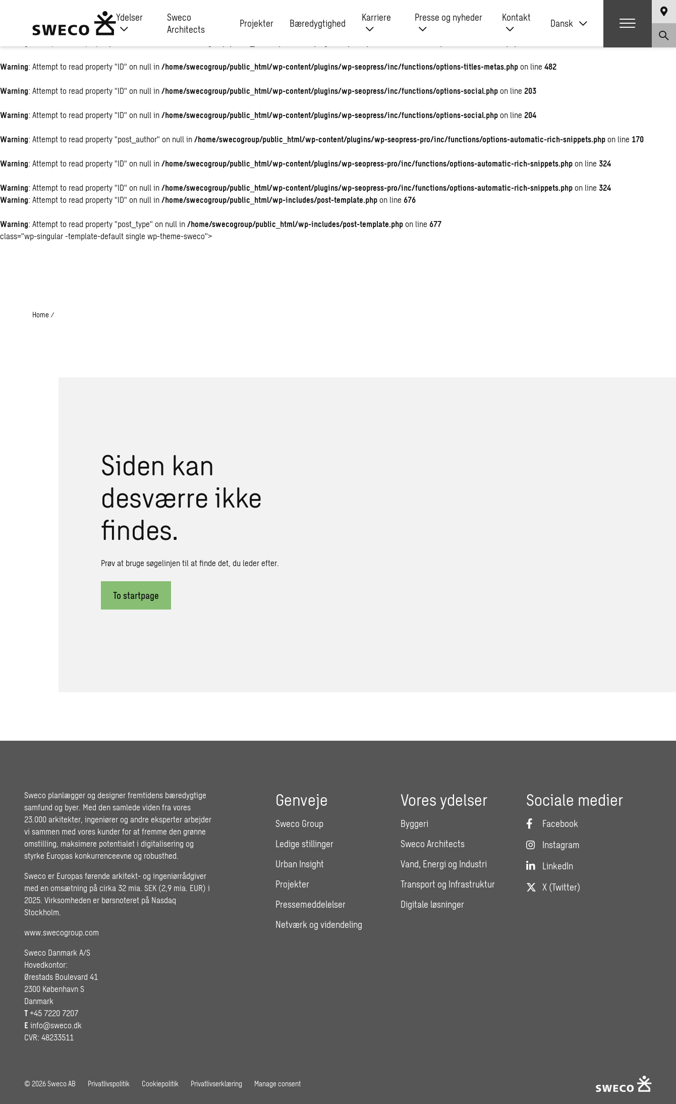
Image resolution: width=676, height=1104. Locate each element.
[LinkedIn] (549, 866)
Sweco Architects (186, 24)
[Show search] (664, 36)
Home (40, 314)
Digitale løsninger (432, 904)
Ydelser (129, 24)
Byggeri (414, 823)
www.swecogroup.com (61, 932)
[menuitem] (568, 24)
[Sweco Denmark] (74, 24)
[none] (568, 24)
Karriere (376, 24)
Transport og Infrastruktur (448, 884)
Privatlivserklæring (216, 1083)
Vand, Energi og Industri (444, 863)
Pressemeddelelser (310, 904)
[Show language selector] (664, 12)
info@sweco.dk (56, 1025)
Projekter (256, 24)
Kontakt (516, 24)
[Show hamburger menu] (627, 24)
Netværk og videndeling (318, 924)
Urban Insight (299, 863)
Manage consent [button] (277, 1083)
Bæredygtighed (318, 24)
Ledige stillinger (304, 843)
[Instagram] (553, 845)
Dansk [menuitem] (561, 24)
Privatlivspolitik (109, 1083)
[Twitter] (553, 887)
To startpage (136, 595)
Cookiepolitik (160, 1083)
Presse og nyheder (448, 24)
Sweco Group (299, 823)
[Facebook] (552, 823)
